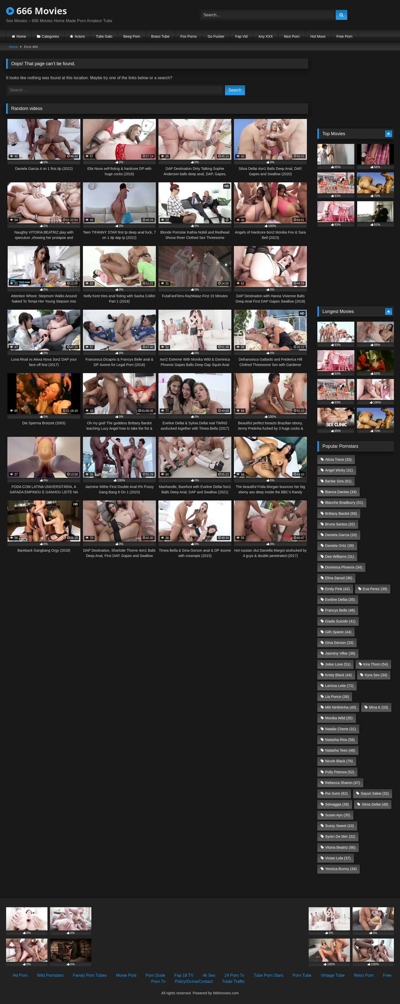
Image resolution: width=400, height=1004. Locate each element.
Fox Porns (188, 36)
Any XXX (265, 36)
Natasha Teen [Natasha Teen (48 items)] (340, 750)
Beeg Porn (131, 36)
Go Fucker (216, 36)
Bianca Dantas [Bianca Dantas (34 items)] (340, 492)
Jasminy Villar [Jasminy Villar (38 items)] (340, 653)
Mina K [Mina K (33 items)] (378, 707)
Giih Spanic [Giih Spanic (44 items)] (338, 632)
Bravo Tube (160, 36)
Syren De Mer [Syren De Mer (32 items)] (340, 836)
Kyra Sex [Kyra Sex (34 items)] (376, 675)
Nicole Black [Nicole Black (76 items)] (339, 761)
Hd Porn (20, 975)
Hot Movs (318, 36)
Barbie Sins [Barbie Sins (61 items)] (338, 481)
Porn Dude (155, 975)
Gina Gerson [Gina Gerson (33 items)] (339, 643)
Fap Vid (241, 36)
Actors (80, 36)
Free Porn (344, 36)
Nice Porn (291, 36)
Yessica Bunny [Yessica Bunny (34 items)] (340, 869)
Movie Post (126, 975)
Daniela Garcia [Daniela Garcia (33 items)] (341, 535)
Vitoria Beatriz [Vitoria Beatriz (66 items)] (340, 847)
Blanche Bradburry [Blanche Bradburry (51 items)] (344, 502)
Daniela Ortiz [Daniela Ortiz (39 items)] (339, 546)
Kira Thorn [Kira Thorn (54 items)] (375, 664)
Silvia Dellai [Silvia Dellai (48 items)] (375, 804)
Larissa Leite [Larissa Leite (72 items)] (339, 686)
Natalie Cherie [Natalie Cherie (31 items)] (340, 729)
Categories (50, 36)
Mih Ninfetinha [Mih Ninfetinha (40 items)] (340, 707)
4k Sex (209, 975)
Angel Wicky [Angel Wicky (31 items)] (339, 470)
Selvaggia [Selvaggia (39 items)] (337, 804)
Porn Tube (302, 975)
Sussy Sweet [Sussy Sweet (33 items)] (339, 826)
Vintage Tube (333, 975)
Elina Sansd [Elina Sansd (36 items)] (338, 578)
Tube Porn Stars (268, 975)
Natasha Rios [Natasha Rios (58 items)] (340, 740)
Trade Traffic (233, 981)
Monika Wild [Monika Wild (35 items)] (339, 718)
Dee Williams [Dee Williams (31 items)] (339, 556)
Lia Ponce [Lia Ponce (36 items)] (337, 697)
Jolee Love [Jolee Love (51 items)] (337, 664)
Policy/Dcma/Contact (194, 981)
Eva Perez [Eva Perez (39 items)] (375, 589)
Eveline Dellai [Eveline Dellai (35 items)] (340, 600)
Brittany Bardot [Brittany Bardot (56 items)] (341, 513)
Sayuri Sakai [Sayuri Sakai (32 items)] (375, 793)
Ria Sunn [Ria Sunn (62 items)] (336, 793)
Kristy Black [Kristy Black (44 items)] (338, 675)
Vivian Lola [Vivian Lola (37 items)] (338, 858)
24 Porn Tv (234, 975)
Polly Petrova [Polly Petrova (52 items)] (339, 772)
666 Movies (36, 11)
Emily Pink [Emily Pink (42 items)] (337, 589)
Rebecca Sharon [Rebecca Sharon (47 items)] (342, 783)
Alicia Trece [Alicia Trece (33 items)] (338, 459)
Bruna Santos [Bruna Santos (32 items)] (340, 524)
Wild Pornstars (50, 975)
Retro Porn (364, 975)
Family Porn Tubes (90, 975)
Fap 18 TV (183, 975)
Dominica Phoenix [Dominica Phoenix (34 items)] (343, 567)
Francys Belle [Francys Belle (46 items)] (340, 610)
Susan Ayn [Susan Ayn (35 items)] (337, 815)
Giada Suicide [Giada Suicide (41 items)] (340, 621)
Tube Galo (104, 36)
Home (21, 36)
